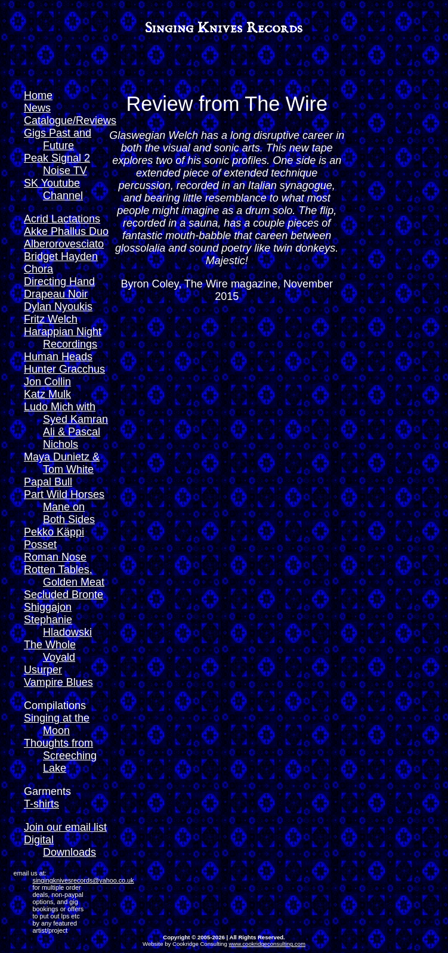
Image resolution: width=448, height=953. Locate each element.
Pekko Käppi (54, 532)
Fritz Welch (51, 319)
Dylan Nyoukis (58, 306)
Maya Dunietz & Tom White (62, 463)
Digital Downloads (60, 846)
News (37, 108)
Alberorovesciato (64, 244)
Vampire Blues (58, 682)
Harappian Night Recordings (62, 338)
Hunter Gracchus (64, 369)
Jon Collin (47, 382)
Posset (40, 544)
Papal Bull (48, 482)
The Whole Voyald (50, 651)
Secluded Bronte (63, 595)
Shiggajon (48, 607)
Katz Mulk (47, 394)
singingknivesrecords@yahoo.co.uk (83, 880)
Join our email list (65, 827)
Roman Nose (55, 557)
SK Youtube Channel (53, 189)
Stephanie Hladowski (58, 626)
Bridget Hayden (61, 256)
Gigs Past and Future (57, 139)
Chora (38, 269)
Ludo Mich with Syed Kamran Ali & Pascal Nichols (66, 425)
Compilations (55, 705)
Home (38, 95)
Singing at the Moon (56, 724)
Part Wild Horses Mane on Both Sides (64, 506)
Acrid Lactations (62, 219)
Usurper (43, 670)
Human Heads (58, 357)
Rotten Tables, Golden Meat (64, 576)
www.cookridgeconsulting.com (266, 943)
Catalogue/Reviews (70, 120)
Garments (47, 791)
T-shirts (41, 804)
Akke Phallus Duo (66, 231)
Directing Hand (59, 281)
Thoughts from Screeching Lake (60, 755)
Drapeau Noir (56, 294)
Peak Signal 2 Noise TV (57, 164)
